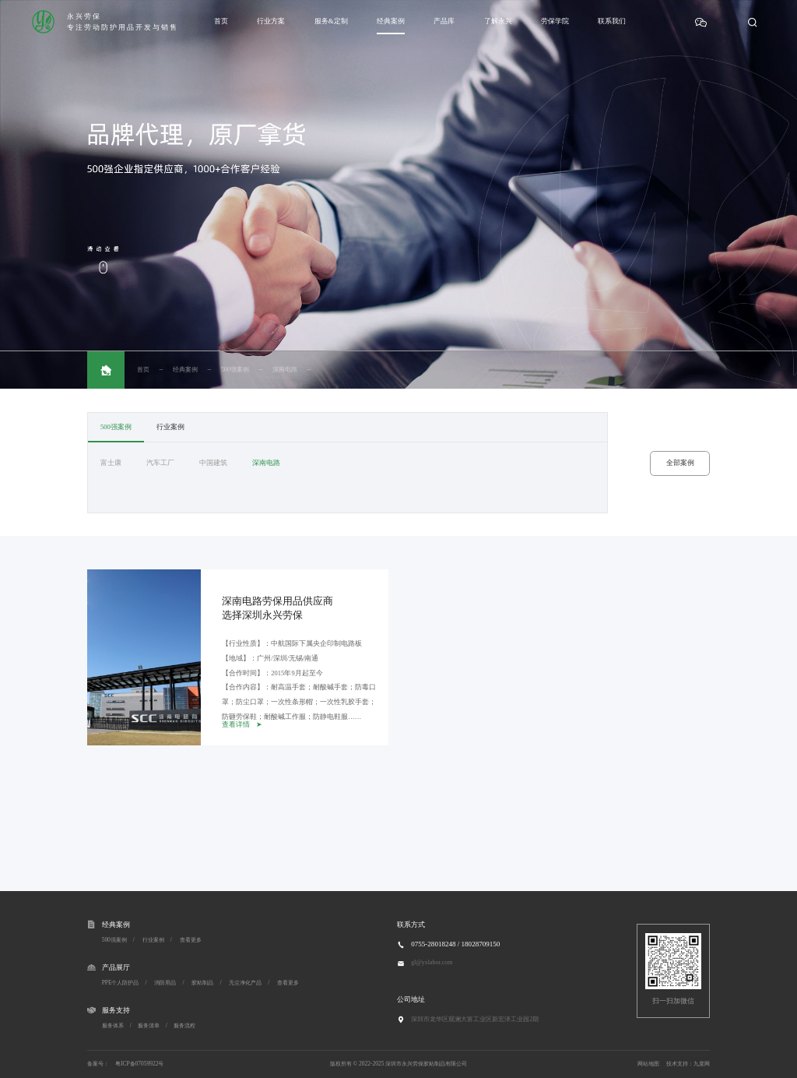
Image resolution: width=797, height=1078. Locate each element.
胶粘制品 (202, 982)
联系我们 (612, 21)
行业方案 (271, 21)
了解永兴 (498, 21)
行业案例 (170, 427)
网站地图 (648, 1063)
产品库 (444, 21)
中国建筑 (213, 463)
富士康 (110, 463)
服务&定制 (331, 21)
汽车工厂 (160, 463)
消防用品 (165, 982)
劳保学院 (555, 21)
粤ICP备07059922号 (139, 1063)
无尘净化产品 (245, 982)
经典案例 (391, 21)
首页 (221, 21)
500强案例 (235, 369)
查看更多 (191, 939)
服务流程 (184, 1025)
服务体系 (113, 1025)
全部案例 (680, 463)
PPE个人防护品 (120, 982)
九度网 (701, 1063)
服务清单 (149, 1025)
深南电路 (284, 369)
